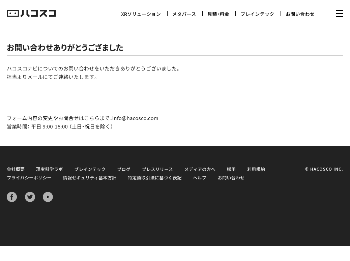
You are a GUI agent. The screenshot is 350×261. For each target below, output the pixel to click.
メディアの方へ (199, 169)
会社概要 (16, 169)
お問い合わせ (300, 13)
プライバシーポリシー (29, 177)
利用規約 (256, 169)
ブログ (123, 169)
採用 (231, 169)
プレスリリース (157, 169)
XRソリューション (141, 13)
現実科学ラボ (49, 169)
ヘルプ (199, 177)
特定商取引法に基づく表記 (155, 177)
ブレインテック (257, 13)
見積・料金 (218, 13)
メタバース (184, 13)
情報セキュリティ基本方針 (89, 177)
